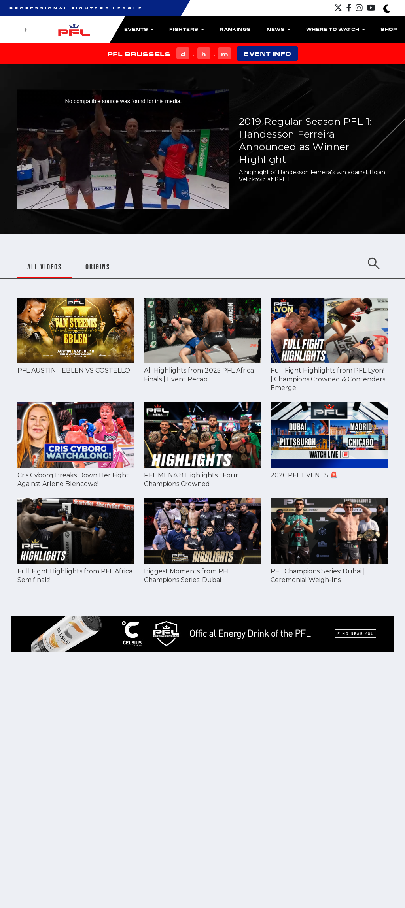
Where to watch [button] (335, 29)
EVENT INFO (267, 53)
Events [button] (138, 29)
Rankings (235, 29)
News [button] (278, 29)
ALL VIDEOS (44, 266)
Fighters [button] (186, 29)
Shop (388, 29)
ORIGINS (97, 266)
